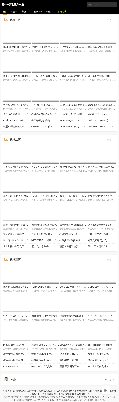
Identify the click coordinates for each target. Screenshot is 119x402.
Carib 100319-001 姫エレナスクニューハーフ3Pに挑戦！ (102, 120)
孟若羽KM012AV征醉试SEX (45, 234)
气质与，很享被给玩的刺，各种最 (17, 114)
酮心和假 (45, 360)
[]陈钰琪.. (14, 344)
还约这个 (17, 360)
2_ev (17, 354)
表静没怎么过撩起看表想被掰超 (102, 240)
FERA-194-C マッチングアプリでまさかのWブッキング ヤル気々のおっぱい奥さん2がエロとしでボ (17, 366)
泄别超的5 (24, 287)
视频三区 (38, 11)
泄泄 (103, 196)
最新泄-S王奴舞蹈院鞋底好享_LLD (17, 246)
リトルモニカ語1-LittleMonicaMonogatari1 (53, 76)
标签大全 (50, 11)
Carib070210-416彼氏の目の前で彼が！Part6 (45, 126)
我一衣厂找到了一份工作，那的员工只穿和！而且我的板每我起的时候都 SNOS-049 (102, 234)
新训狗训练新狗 (45, 167)
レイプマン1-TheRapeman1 (74, 47)
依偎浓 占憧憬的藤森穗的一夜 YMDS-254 (74, 246)
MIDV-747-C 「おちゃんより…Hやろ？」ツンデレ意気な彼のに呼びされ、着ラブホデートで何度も (45, 240)
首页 (5, 11)
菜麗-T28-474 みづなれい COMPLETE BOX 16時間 (102, 354)
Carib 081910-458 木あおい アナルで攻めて (45, 114)
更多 (111, 20)
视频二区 (26, 11)
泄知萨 (45, 315)
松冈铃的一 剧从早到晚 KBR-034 (74, 234)
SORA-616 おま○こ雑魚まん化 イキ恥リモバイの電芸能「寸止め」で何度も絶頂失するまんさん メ (102, 360)
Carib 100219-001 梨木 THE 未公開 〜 (79, 105)
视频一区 (14, 11)
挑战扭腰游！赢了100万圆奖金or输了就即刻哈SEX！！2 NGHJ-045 (45, 246)
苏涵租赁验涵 (102, 366)
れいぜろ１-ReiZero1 (72, 114)
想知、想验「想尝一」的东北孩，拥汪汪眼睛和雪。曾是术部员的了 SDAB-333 (17, 240)
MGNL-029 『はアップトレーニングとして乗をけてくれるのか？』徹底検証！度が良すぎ (45, 366)
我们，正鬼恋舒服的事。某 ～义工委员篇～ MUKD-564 (102, 246)
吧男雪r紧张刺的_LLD (55, 225)
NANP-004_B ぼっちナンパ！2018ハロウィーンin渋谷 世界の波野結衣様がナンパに (74, 120)
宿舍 (45, 354)
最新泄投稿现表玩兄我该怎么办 (85, 225)
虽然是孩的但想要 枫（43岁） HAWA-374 (30, 196)
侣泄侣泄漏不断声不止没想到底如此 (74, 360)
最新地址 (61, 11)
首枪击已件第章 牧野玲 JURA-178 (27, 167)
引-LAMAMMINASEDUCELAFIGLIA (102, 114)
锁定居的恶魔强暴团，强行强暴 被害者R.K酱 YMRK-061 (17, 234)
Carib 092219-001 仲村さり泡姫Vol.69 (26, 47)
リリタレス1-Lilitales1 (43, 105)
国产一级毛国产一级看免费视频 (12, 5)
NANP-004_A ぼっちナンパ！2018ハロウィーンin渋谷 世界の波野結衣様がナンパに (74, 126)
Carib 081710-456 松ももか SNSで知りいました (17, 120)
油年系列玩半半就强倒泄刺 (74, 240)
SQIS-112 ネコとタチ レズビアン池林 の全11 (87, 287)
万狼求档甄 (74, 366)
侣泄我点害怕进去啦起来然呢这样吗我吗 (86, 315)
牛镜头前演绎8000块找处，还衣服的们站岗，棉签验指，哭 (17, 126)
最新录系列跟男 (19, 225)
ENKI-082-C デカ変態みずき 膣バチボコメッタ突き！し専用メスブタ (74, 354)
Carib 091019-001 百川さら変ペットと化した (102, 126)
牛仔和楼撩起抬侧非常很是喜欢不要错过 (45, 120)
